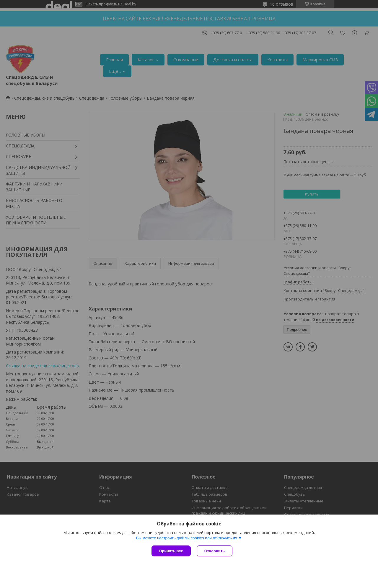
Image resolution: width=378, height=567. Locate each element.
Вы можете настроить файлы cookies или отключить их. (187, 538)
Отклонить (214, 551)
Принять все (171, 551)
